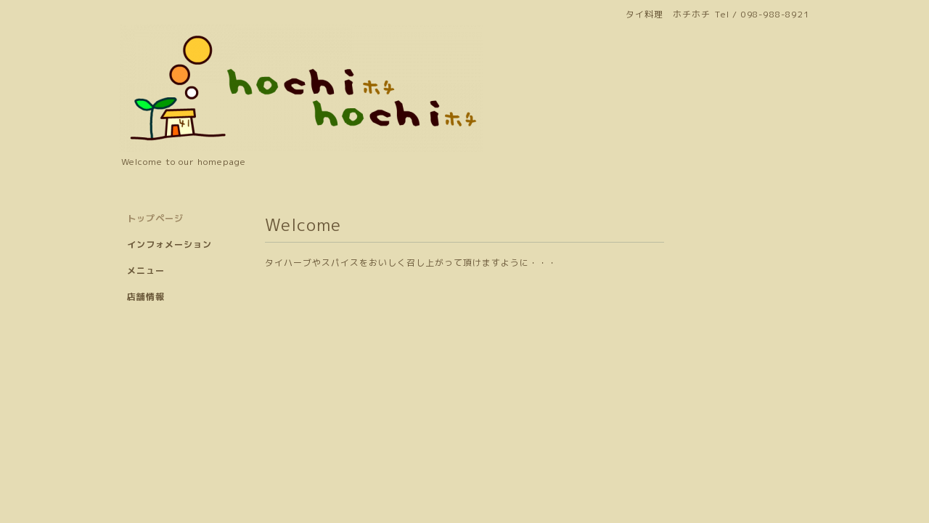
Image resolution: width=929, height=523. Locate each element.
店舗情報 (146, 297)
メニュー (146, 270)
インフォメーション (169, 244)
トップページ (155, 218)
